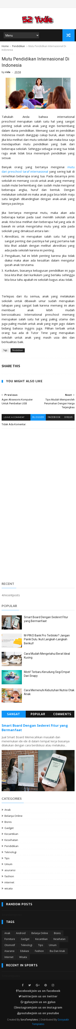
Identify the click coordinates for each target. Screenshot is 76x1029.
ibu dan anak (57, 951)
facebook (54, 417)
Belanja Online (13, 816)
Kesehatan (11, 840)
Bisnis (8, 822)
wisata (8, 888)
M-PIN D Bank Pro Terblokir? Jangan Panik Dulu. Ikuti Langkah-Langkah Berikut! (47, 639)
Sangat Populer (13, 715)
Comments (62, 714)
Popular (38, 714)
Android (21, 933)
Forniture (9, 939)
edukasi (24, 951)
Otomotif (9, 945)
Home (5, 46)
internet (9, 882)
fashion (9, 876)
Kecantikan (11, 834)
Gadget (9, 828)
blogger (38, 417)
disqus (68, 417)
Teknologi (10, 852)
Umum (8, 864)
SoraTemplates (29, 1019)
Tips (7, 858)
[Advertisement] (38, 537)
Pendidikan (18, 46)
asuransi (9, 870)
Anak (7, 810)
